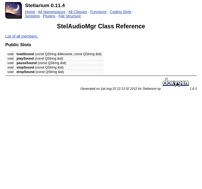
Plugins (49, 16)
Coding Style (120, 12)
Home (30, 12)
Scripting (32, 16)
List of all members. (21, 36)
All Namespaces (51, 12)
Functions (98, 12)
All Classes (77, 12)
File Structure (69, 16)
